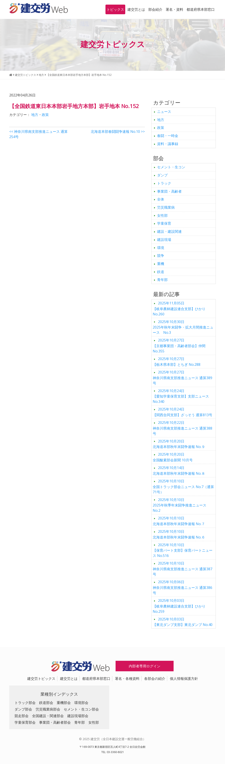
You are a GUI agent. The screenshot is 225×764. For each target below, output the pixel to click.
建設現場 (164, 239)
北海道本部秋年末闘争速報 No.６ (179, 534)
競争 (160, 255)
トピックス (115, 9)
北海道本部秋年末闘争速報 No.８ (179, 470)
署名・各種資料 (127, 678)
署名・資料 (174, 9)
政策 (45, 114)
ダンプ (162, 175)
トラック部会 (25, 702)
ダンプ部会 (23, 709)
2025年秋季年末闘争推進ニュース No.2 (181, 505)
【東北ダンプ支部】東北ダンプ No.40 (182, 622)
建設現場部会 (77, 715)
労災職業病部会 (48, 709)
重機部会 (64, 702)
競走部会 (22, 715)
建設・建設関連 (169, 231)
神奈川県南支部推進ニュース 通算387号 (182, 569)
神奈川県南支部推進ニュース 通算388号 (182, 428)
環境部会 (81, 702)
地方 (34, 114)
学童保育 (164, 223)
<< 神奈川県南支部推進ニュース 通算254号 (38, 134)
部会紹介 (155, 9)
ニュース (164, 111)
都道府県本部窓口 (201, 9)
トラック (164, 183)
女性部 (162, 215)
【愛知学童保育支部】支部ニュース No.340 (181, 396)
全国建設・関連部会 (48, 715)
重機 (160, 263)
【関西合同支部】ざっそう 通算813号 (182, 412)
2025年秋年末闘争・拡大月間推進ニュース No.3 (183, 327)
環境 (160, 247)
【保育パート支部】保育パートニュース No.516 (182, 550)
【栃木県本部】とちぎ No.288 (176, 361)
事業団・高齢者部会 (55, 722)
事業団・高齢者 (169, 191)
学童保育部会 (25, 722)
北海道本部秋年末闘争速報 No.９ (179, 444)
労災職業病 (166, 207)
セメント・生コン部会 (81, 709)
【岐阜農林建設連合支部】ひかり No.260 (179, 308)
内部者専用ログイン (144, 666)
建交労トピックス (41, 678)
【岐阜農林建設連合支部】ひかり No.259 (179, 606)
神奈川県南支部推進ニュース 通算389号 (182, 378)
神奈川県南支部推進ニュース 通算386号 (182, 587)
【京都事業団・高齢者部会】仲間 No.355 (179, 346)
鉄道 (160, 271)
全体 (160, 199)
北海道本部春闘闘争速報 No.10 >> (118, 131)
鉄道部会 (46, 702)
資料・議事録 (167, 143)
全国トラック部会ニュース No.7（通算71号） (183, 486)
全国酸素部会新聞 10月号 (173, 457)
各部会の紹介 (154, 678)
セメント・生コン (171, 167)
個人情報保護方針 (184, 678)
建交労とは (136, 9)
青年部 (162, 279)
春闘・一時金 (167, 135)
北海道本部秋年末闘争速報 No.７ (179, 521)
